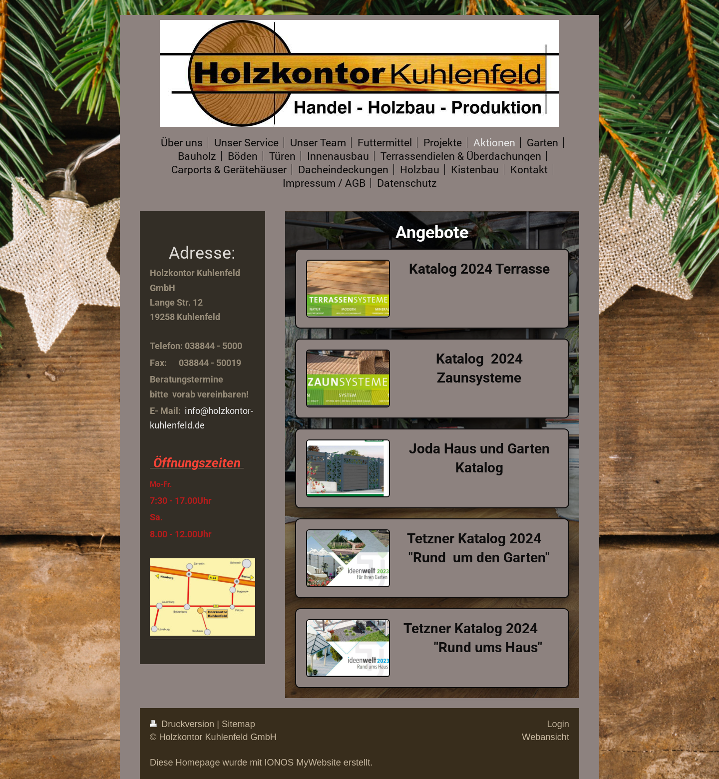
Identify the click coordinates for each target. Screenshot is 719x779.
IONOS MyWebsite (302, 763)
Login (558, 724)
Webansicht (545, 737)
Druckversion (183, 724)
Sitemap (238, 724)
